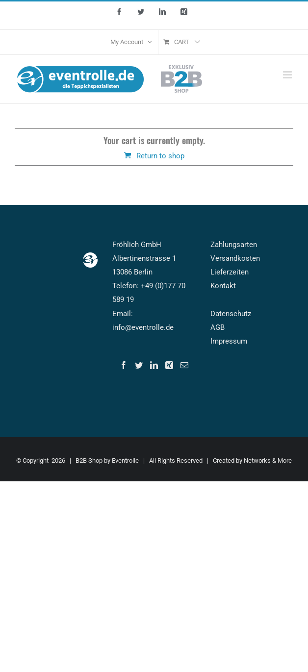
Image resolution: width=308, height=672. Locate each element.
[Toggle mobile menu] (288, 75)
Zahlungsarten (233, 244)
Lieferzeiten (229, 272)
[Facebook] (124, 365)
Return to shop (160, 155)
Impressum (228, 341)
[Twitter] (139, 365)
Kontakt (223, 285)
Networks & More (268, 460)
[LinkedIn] (154, 365)
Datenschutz (230, 313)
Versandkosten (235, 258)
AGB (217, 327)
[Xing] (169, 365)
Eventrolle (125, 460)
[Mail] (184, 365)
